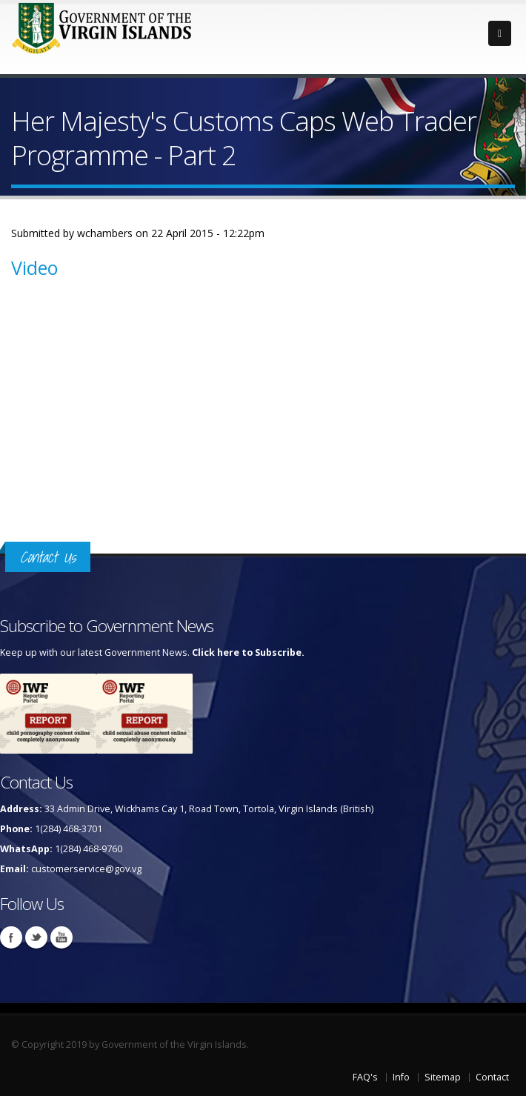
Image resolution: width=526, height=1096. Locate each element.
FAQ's (365, 1077)
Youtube (61, 937)
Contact (492, 1077)
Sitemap (443, 1077)
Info (401, 1077)
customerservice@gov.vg (86, 869)
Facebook (11, 937)
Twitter (36, 937)
